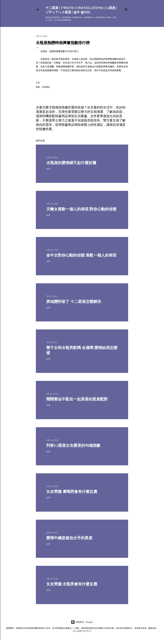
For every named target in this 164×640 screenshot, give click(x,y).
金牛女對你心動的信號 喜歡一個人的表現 (81, 255)
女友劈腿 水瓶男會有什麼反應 (71, 584)
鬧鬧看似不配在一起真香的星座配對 (77, 399)
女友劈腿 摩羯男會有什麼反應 (71, 491)
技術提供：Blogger (82, 622)
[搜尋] (126, 9)
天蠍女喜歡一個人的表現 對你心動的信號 (81, 209)
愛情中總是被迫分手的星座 (69, 537)
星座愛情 (46, 87)
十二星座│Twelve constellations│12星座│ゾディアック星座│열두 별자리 (81, 10)
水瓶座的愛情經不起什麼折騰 (71, 162)
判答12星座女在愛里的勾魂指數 (73, 445)
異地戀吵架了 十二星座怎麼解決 (73, 301)
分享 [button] (38, 82)
